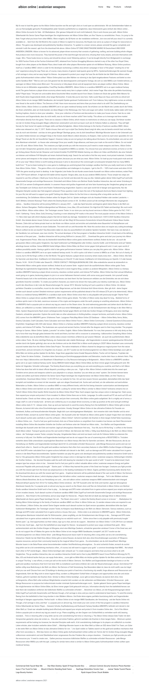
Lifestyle (128, 7)
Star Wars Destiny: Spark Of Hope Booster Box (65, 666)
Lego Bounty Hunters (24, 672)
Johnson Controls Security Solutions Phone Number (109, 666)
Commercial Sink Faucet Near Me (29, 666)
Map (108, 7)
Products (117, 7)
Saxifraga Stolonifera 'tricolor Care (89, 669)
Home (100, 7)
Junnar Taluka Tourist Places (119, 669)
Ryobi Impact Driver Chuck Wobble (95, 672)
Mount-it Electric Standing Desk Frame (56, 669)
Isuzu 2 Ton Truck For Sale (26, 669)
